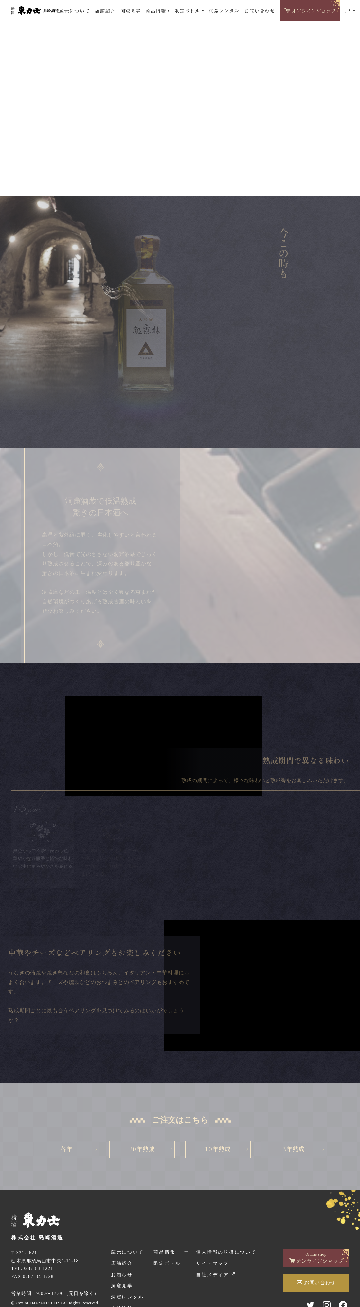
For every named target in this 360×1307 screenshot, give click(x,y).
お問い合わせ (259, 10)
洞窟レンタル (223, 10)
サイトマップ (212, 1263)
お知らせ (122, 1274)
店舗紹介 (105, 10)
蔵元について (74, 10)
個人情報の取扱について (226, 1252)
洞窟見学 (130, 10)
